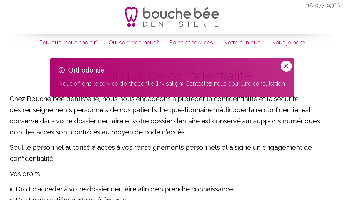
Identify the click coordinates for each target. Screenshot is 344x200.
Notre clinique (242, 42)
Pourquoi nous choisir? (68, 42)
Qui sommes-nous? (134, 42)
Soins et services (191, 42)
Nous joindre (288, 42)
